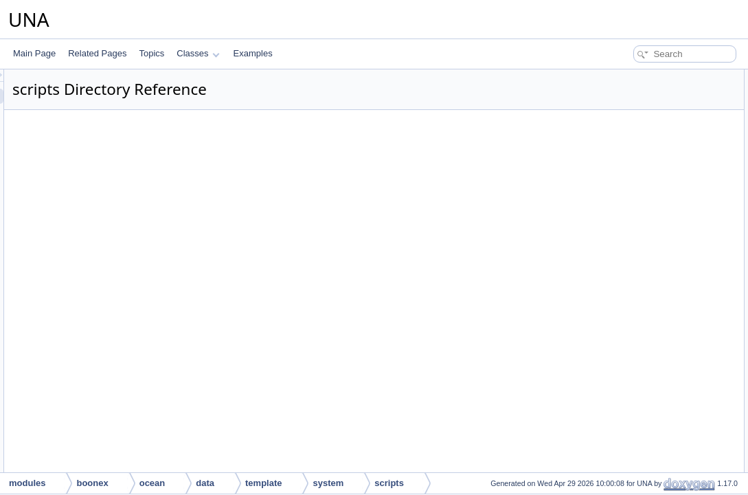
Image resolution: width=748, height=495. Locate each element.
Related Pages (97, 53)
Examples (253, 53)
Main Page (34, 53)
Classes (198, 53)
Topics (151, 53)
